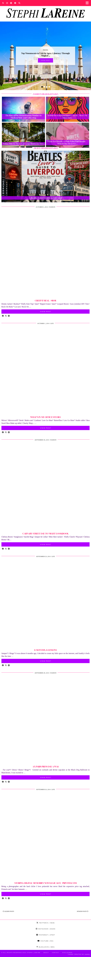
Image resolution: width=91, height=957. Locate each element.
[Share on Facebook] (2, 316)
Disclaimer (67, 952)
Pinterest (45, 935)
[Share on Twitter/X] (5, 316)
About (46, 952)
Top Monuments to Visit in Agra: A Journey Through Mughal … (45, 54)
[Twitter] (3, 3)
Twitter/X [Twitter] (45, 923)
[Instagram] (7, 3)
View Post (45, 60)
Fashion (52, 207)
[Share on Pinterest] (8, 316)
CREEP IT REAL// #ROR (45, 300)
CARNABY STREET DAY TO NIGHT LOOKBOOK (45, 533)
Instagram (45, 929)
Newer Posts (82, 911)
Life (52, 323)
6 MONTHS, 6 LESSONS (45, 650)
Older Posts (8, 911)
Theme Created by (79, 954)
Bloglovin (45, 947)
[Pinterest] (11, 3)
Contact (55, 952)
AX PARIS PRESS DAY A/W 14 (46, 766)
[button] (88, 3)
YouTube (45, 941)
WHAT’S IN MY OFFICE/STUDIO (45, 417)
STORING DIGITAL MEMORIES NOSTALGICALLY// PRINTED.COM (45, 883)
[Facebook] (15, 3)
